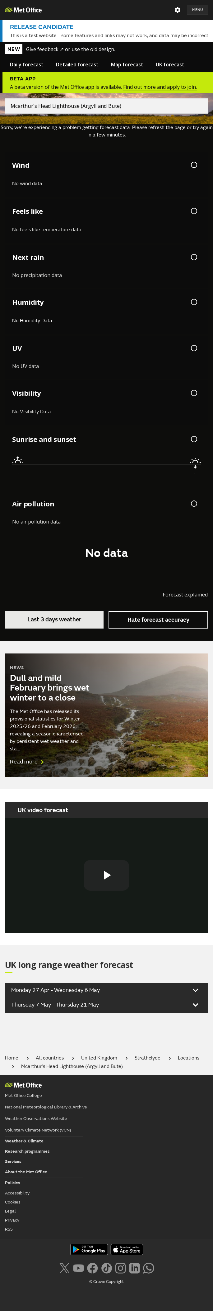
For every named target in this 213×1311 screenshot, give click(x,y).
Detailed (77, 64)
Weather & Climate (24, 1141)
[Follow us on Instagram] (120, 1268)
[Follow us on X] (64, 1268)
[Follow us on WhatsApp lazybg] (148, 1268)
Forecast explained (185, 594)
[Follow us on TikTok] (106, 1268)
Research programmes (27, 1151)
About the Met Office (26, 1172)
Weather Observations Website (36, 1118)
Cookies (13, 1202)
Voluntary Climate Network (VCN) (38, 1130)
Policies (12, 1182)
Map (127, 64)
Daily (27, 64)
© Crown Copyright (106, 1281)
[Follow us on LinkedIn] (134, 1268)
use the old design (93, 49)
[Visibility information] (193, 392)
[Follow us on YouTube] (78, 1268)
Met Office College (23, 1095)
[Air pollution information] (193, 503)
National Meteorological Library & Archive (46, 1107)
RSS (9, 1229)
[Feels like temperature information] (193, 210)
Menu (197, 9)
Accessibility (17, 1193)
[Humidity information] (193, 301)
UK (170, 64)
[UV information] (193, 348)
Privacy (12, 1220)
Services (13, 1161)
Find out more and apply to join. (160, 87)
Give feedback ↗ (45, 49)
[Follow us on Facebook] (92, 1268)
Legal (10, 1211)
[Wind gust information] (193, 164)
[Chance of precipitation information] (193, 257)
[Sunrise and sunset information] (193, 439)
